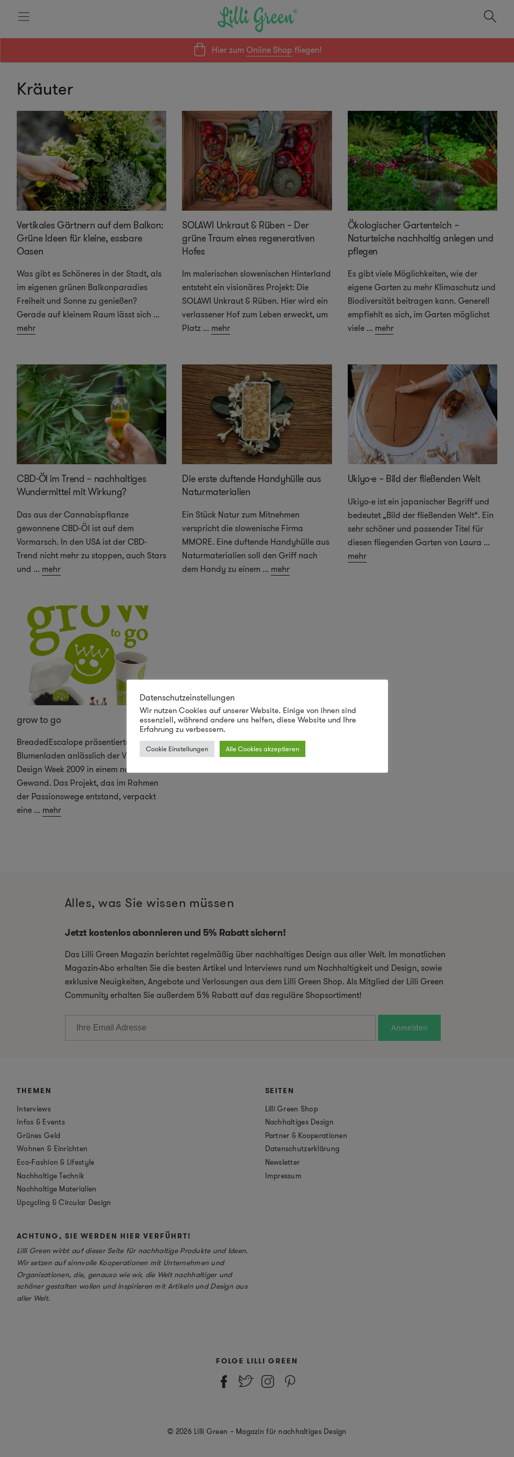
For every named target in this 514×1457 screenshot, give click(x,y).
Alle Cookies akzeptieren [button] (262, 749)
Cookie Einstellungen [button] (177, 749)
